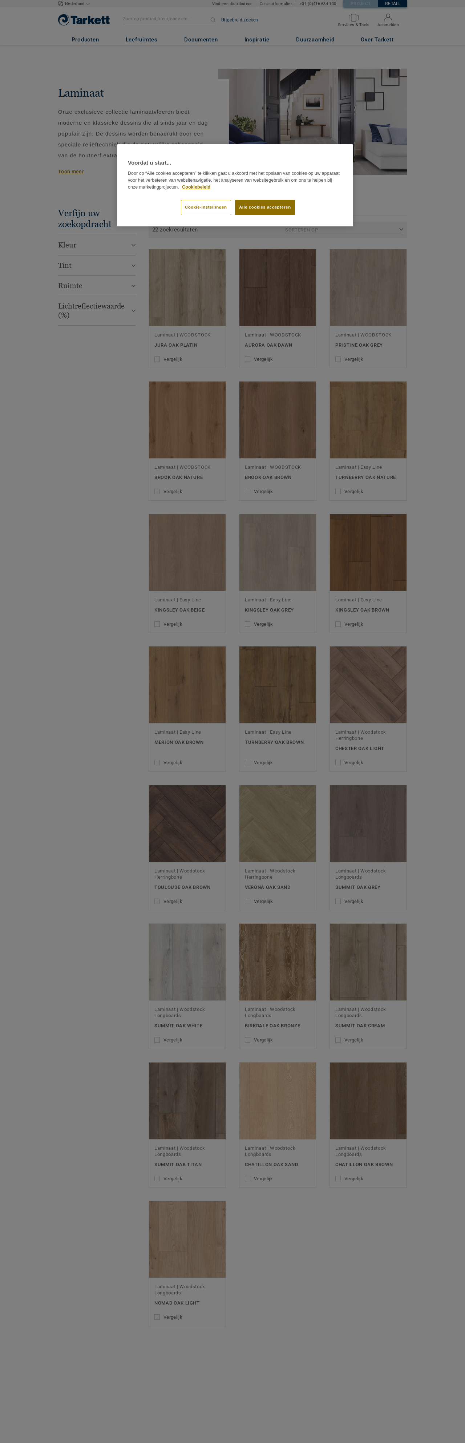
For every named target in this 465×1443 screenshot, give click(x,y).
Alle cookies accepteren (265, 207)
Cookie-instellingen (206, 207)
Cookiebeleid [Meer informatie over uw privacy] (196, 187)
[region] (235, 185)
